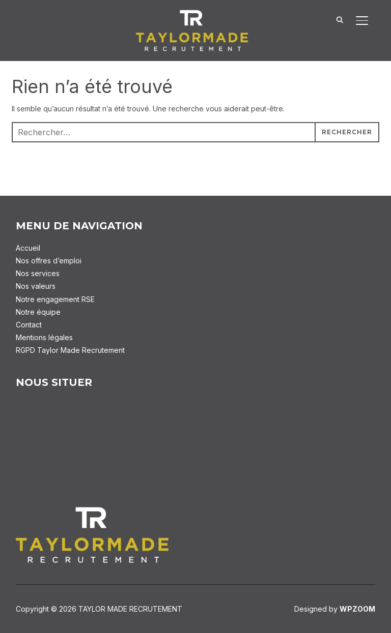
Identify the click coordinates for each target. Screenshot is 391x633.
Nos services (38, 273)
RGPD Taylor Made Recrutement (70, 350)
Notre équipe (38, 312)
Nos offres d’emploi (48, 260)
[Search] (339, 19)
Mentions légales (44, 337)
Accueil (28, 248)
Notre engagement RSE (55, 299)
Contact (29, 324)
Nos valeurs (35, 286)
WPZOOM (357, 609)
